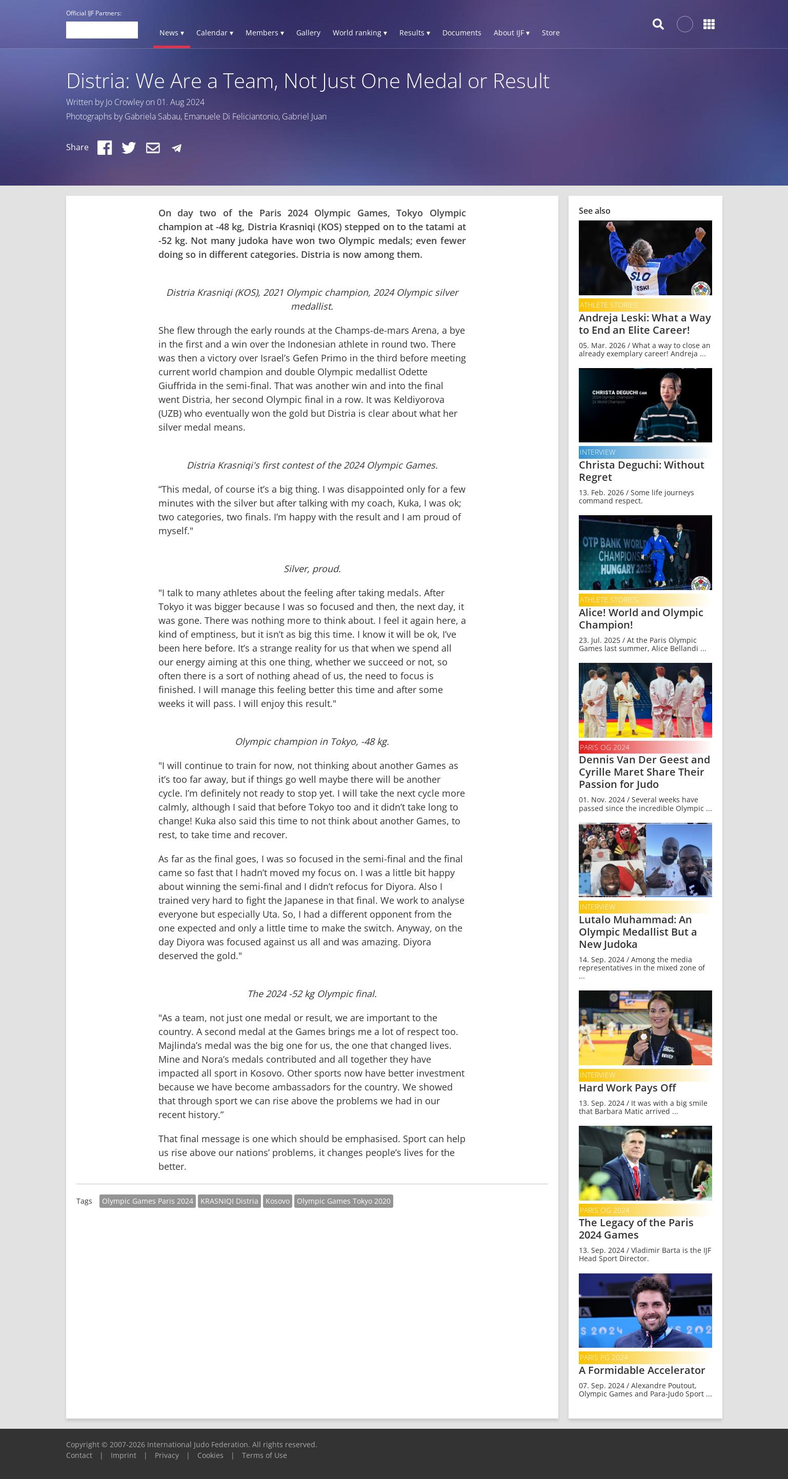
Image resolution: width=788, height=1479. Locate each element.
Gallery (308, 32)
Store (551, 32)
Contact (79, 1455)
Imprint (123, 1455)
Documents (461, 32)
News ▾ (171, 32)
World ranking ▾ (360, 32)
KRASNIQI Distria (229, 1201)
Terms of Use (264, 1455)
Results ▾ (414, 32)
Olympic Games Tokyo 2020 (344, 1201)
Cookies (210, 1455)
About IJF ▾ (512, 32)
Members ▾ (265, 32)
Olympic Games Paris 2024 (147, 1201)
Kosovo (278, 1201)
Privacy (167, 1455)
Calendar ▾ (214, 32)
